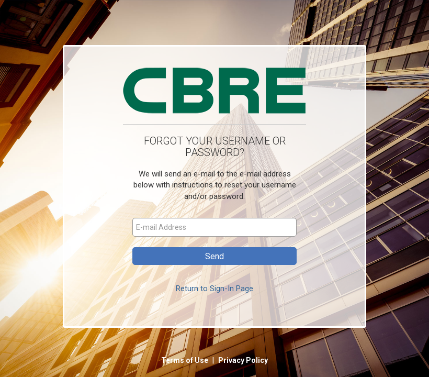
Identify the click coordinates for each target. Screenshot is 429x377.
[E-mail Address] (214, 227)
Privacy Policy (243, 360)
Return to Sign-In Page (214, 288)
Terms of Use (185, 360)
